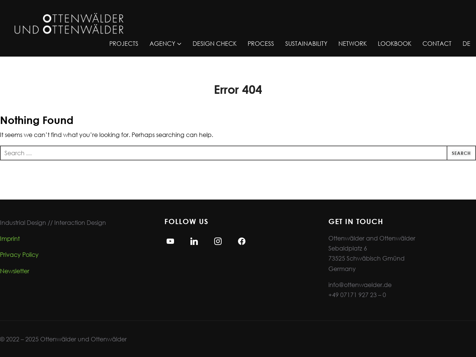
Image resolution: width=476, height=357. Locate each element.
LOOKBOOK (394, 43)
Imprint (10, 238)
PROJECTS (123, 43)
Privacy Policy (19, 254)
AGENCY (162, 43)
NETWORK (352, 43)
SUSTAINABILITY (306, 43)
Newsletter (14, 271)
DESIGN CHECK (215, 43)
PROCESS (261, 43)
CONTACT (436, 43)
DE (466, 43)
